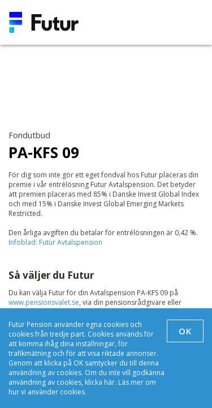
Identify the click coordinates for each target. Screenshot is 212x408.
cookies (72, 392)
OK (185, 331)
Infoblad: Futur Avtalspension (55, 242)
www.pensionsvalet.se (43, 302)
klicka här (100, 382)
